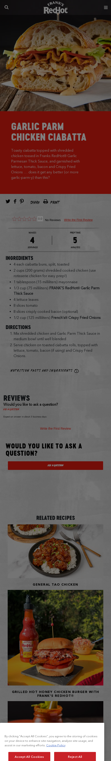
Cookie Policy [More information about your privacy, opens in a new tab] (55, 752)
